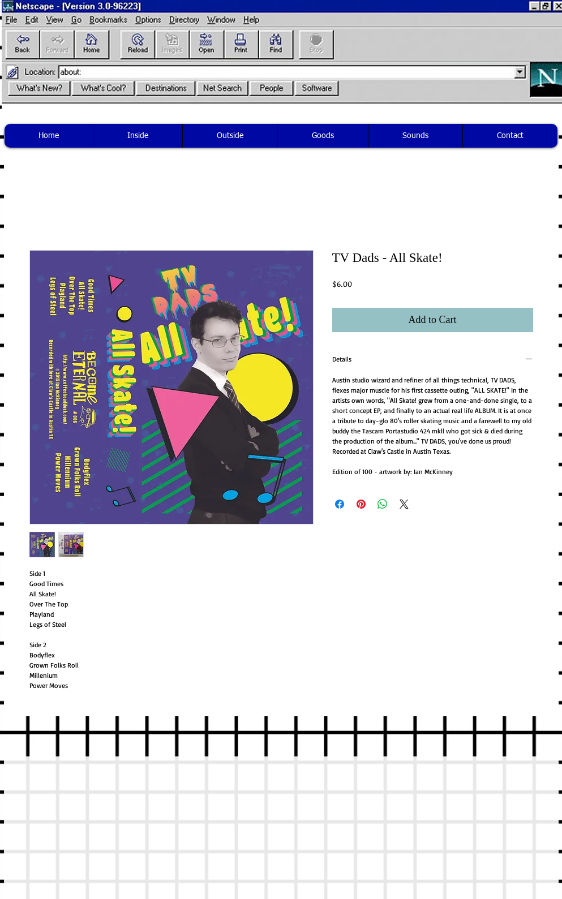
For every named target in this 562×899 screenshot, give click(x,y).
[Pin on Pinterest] (361, 504)
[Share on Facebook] (339, 504)
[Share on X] (404, 504)
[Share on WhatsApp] (382, 504)
